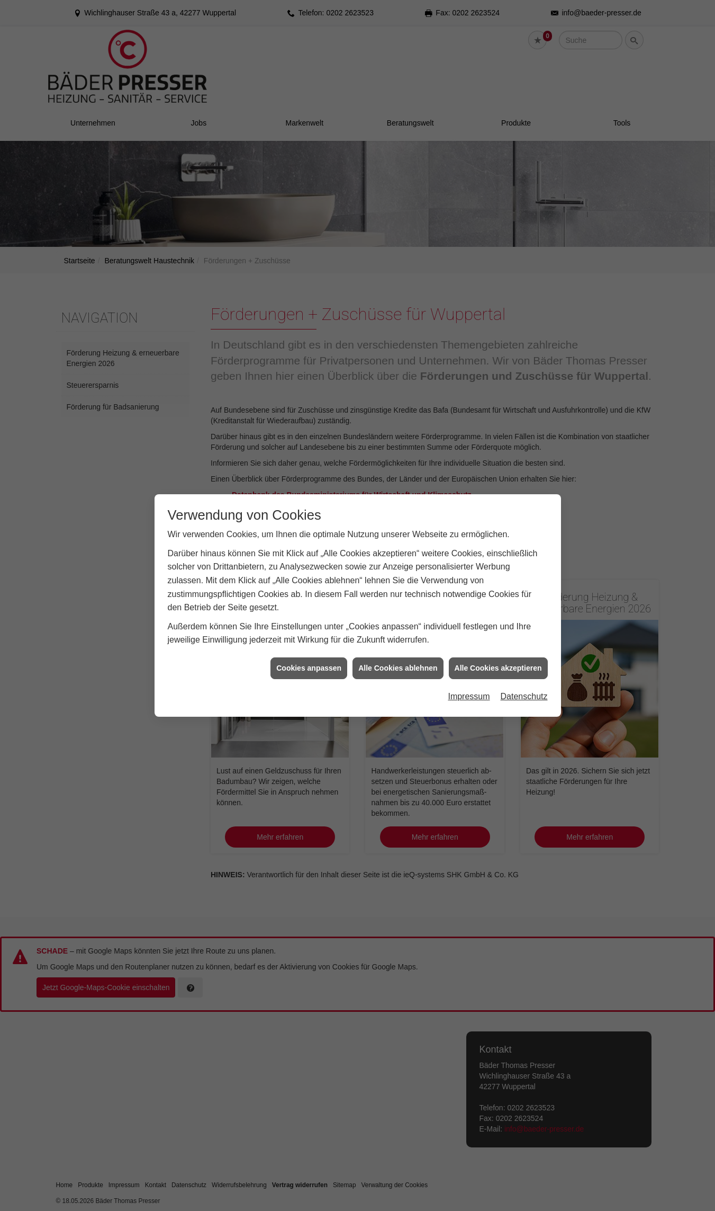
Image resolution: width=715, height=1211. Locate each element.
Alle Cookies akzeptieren (498, 651)
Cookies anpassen (308, 651)
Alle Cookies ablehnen (397, 651)
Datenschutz (524, 680)
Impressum (469, 680)
